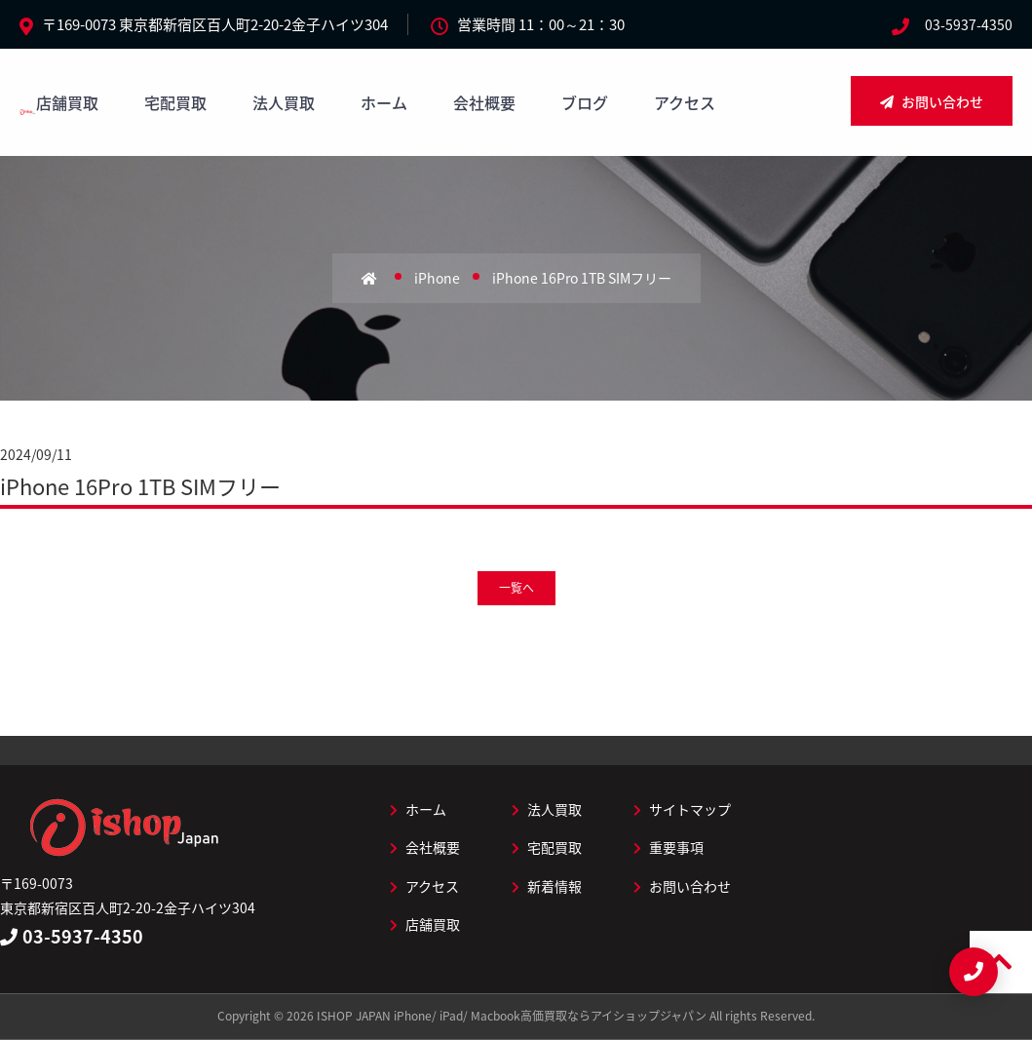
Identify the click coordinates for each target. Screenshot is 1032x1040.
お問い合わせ (931, 101)
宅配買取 (175, 102)
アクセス (684, 102)
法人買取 (283, 102)
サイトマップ (682, 809)
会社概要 (484, 102)
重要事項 (668, 847)
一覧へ (516, 588)
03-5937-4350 (969, 24)
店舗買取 (67, 102)
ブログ (584, 102)
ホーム (384, 102)
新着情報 (547, 886)
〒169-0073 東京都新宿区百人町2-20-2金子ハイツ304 (215, 24)
